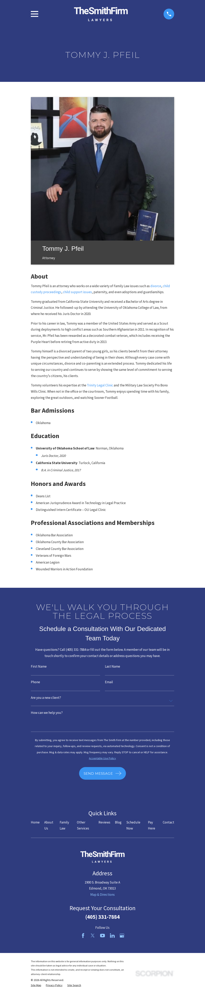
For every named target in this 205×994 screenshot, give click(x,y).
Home (35, 822)
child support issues (77, 292)
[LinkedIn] (112, 935)
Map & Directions (102, 894)
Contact (168, 822)
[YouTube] (102, 935)
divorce (155, 286)
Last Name (112, 666)
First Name (39, 666)
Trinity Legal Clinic (100, 385)
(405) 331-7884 (102, 916)
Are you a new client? (46, 697)
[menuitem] (36, 985)
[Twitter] (92, 935)
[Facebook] (83, 935)
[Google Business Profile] (122, 935)
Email (109, 682)
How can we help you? (47, 712)
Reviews (104, 822)
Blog (118, 822)
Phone (35, 682)
